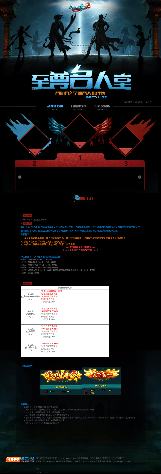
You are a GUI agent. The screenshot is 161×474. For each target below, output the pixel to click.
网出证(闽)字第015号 (106, 461)
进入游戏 (139, 102)
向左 (19, 177)
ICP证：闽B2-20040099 (45, 461)
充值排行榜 (80, 107)
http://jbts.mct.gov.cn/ (68, 458)
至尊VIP (149, 102)
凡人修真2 (81, 8)
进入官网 (128, 102)
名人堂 (101, 107)
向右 (139, 177)
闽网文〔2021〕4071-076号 (86, 461)
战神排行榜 (56, 107)
